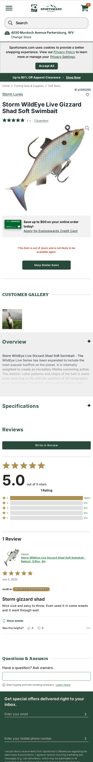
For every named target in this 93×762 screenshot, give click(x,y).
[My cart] (74, 8)
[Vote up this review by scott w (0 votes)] (30, 628)
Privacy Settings (62, 57)
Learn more (63, 684)
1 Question (41, 120)
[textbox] (46, 676)
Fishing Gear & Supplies (29, 86)
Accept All (46, 66)
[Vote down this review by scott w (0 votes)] (40, 628)
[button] (9, 8)
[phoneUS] (46, 739)
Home (6, 86)
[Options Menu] (88, 628)
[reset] (83, 23)
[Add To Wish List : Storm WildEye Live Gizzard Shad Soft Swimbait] (87, 95)
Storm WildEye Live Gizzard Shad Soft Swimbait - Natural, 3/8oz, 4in (53, 559)
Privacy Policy (64, 52)
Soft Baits (54, 86)
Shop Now (73, 77)
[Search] (10, 23)
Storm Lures (12, 94)
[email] (46, 714)
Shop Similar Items (46, 265)
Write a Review (46, 445)
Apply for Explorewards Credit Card (50, 231)
